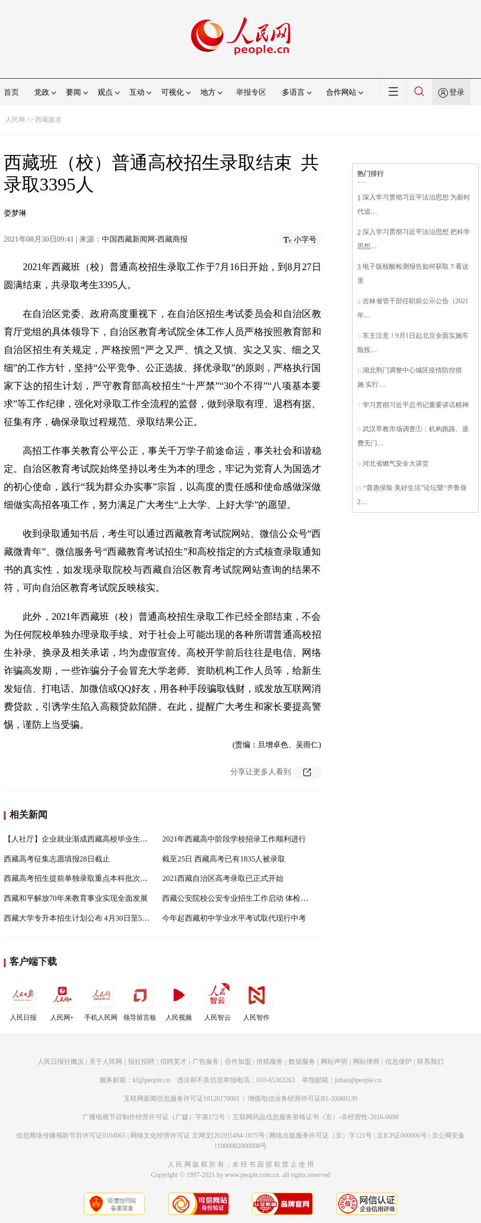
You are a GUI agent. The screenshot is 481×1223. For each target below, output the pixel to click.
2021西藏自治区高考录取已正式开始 (222, 878)
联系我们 (430, 1061)
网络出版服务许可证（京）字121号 (320, 1135)
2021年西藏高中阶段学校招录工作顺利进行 (234, 839)
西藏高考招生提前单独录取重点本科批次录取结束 (87, 878)
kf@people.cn (151, 1080)
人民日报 (23, 999)
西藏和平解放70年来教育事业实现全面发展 (76, 898)
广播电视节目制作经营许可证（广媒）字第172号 (153, 1117)
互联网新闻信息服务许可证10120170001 (182, 1098)
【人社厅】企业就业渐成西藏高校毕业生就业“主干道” (94, 839)
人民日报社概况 (60, 1061)
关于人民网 (105, 1061)
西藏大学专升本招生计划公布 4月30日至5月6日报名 (90, 918)
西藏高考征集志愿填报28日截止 (57, 859)
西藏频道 (48, 119)
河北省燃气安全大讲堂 (396, 463)
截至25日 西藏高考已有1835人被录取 (223, 859)
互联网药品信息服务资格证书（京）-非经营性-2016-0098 (316, 1117)
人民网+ (62, 999)
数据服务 (302, 1061)
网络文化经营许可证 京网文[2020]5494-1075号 (197, 1135)
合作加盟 (238, 1061)
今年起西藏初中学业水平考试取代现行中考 (234, 918)
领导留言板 (139, 999)
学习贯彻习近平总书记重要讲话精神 (416, 404)
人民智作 (256, 999)
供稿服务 (269, 1061)
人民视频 (178, 999)
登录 (456, 92)
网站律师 (366, 1061)
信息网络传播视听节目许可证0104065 (71, 1135)
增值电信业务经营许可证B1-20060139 (302, 1098)
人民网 (15, 119)
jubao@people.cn (358, 1080)
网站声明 (334, 1061)
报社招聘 (141, 1061)
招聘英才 (173, 1061)
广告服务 (205, 1061)
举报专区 (251, 92)
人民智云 (217, 999)
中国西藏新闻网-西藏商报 (145, 239)
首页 (11, 92)
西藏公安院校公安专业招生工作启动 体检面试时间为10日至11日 (269, 898)
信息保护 (398, 1061)
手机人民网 (101, 999)
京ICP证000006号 (402, 1135)
